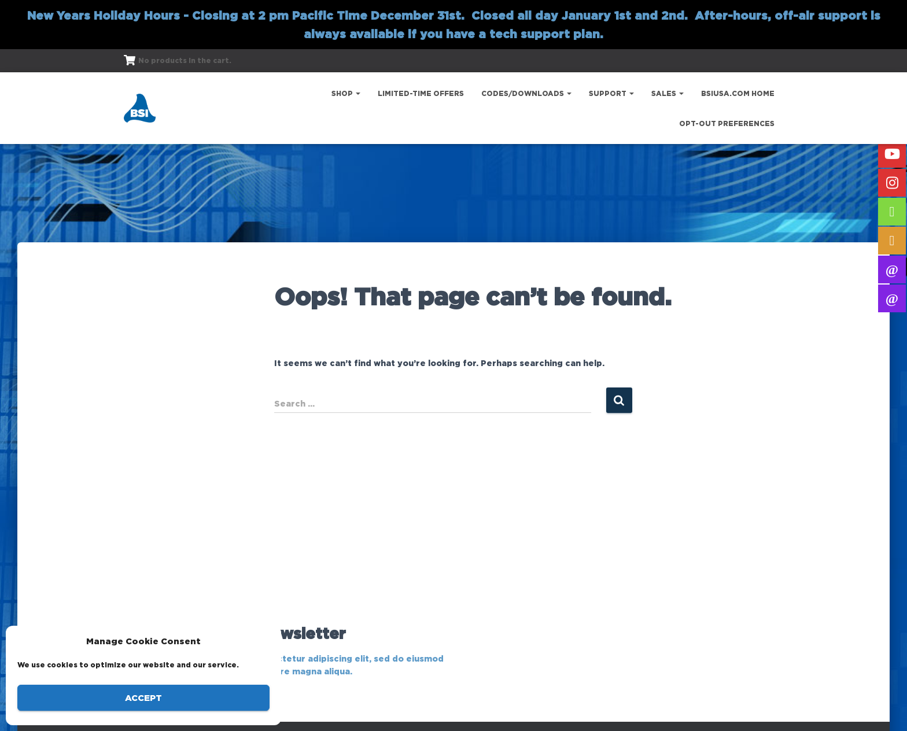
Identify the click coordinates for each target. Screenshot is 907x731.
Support (611, 93)
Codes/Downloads (526, 93)
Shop (345, 93)
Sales (667, 93)
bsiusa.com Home (738, 93)
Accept (143, 698)
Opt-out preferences (727, 123)
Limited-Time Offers (421, 93)
